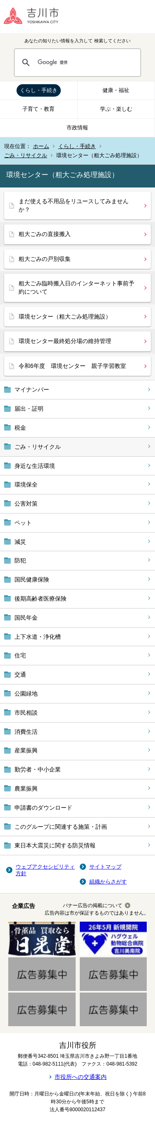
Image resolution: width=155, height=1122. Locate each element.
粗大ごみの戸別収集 (45, 259)
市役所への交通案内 (81, 1076)
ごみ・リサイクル (25, 155)
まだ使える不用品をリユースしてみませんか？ (74, 205)
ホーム (41, 146)
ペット (23, 522)
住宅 (20, 655)
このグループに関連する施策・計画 (60, 826)
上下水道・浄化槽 (37, 636)
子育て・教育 (38, 109)
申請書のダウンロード (43, 807)
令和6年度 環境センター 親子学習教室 (72, 366)
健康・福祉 (116, 90)
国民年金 (26, 617)
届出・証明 (28, 408)
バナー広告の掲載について (92, 905)
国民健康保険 (31, 579)
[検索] (85, 63)
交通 (20, 674)
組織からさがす (108, 882)
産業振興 (26, 750)
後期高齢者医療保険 (40, 598)
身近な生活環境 (34, 465)
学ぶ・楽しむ (116, 109)
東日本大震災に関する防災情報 (54, 845)
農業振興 (26, 788)
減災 (20, 541)
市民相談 (26, 712)
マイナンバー (31, 389)
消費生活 (26, 731)
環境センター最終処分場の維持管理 (65, 341)
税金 (20, 427)
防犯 (20, 560)
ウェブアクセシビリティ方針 (45, 870)
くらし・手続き (38, 90)
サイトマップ (105, 867)
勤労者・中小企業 (37, 769)
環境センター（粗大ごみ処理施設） (65, 316)
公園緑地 (26, 693)
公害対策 (26, 503)
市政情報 (77, 127)
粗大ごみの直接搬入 (45, 234)
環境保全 (26, 484)
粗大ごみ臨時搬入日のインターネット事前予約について (76, 287)
